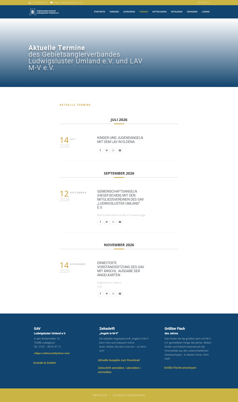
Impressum (100, 395)
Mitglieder (176, 12)
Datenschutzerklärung (129, 395)
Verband (114, 12)
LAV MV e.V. (203, 3)
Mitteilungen (159, 12)
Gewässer (192, 12)
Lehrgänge (129, 12)
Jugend (206, 12)
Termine (143, 12)
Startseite (99, 12)
